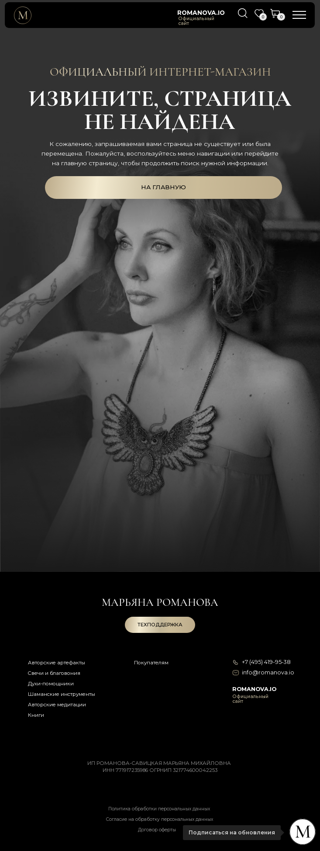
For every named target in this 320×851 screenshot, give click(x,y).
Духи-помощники (51, 684)
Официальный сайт (196, 21)
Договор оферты (157, 830)
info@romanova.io (268, 672)
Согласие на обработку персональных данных (159, 819)
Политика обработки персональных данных (159, 809)
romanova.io (201, 12)
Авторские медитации (57, 705)
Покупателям (151, 663)
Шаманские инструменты (61, 694)
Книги (36, 715)
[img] (22, 15)
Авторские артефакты (56, 663)
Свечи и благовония (54, 673)
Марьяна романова (160, 602)
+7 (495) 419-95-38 (266, 662)
